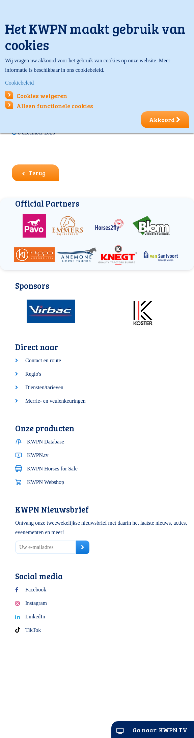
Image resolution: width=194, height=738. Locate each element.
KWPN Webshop (45, 482)
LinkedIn (35, 616)
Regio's (33, 374)
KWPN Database (45, 441)
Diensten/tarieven (44, 387)
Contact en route (43, 360)
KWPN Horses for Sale (52, 468)
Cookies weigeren (36, 96)
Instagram (36, 603)
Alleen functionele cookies (49, 106)
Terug (34, 173)
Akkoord (165, 120)
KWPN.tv (38, 455)
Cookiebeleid (19, 83)
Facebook (35, 589)
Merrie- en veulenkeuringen (55, 401)
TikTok (33, 630)
